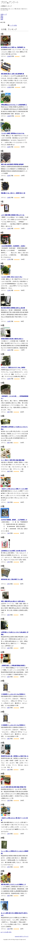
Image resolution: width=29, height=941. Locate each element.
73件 (8, 533)
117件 (8, 259)
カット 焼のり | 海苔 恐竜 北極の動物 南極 (12, 460)
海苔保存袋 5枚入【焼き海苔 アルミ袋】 (12, 579)
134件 (8, 228)
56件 (8, 769)
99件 (8, 412)
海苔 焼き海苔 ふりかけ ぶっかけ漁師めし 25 (13, 884)
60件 (8, 707)
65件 (8, 615)
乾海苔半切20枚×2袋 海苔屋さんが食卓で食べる (14, 756)
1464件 (9, 116)
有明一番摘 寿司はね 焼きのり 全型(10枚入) (13, 601)
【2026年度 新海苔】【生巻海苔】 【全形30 (13, 246)
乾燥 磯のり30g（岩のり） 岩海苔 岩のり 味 (13, 193)
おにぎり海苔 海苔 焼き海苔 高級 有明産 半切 (13, 787)
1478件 (9, 87)
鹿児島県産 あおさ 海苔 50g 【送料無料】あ (13, 47)
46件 (8, 895)
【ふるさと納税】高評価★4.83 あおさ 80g (12, 133)
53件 (8, 833)
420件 (8, 147)
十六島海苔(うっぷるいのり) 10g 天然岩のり (13, 725)
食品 (2, 16)
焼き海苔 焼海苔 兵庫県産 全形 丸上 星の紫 (13, 308)
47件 (8, 867)
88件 (8, 442)
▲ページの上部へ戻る (6, 932)
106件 (8, 350)
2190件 (9, 56)
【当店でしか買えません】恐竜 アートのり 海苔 (14, 488)
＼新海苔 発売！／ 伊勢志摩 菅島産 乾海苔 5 (13, 665)
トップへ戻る (13, 25)
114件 (8, 321)
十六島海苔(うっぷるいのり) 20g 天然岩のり (13, 694)
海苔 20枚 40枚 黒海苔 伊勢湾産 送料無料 (12, 164)
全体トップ (4, 14)
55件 (8, 800)
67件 (8, 562)
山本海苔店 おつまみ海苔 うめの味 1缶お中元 (13, 550)
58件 (8, 738)
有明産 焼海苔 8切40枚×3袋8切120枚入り (12, 338)
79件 (8, 502)
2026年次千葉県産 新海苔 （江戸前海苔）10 (14, 519)
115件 (8, 290)
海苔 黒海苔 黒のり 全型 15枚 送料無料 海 (12, 73)
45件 (8, 928)
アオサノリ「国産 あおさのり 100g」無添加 (13, 367)
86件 (8, 471)
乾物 (2, 17)
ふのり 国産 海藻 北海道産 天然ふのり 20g (12, 215)
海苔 (2, 19)
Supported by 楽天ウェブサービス (21, 936)
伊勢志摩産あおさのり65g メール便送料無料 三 (14, 104)
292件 (8, 175)
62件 (8, 648)
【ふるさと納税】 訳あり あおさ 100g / (11, 277)
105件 (8, 378)
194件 (8, 197)
